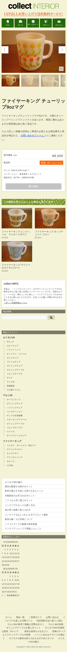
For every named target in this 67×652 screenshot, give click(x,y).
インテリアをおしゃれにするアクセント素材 (26, 515)
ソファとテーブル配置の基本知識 (21, 524)
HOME (8, 25)
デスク (10, 378)
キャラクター (13, 453)
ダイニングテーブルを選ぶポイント (23, 627)
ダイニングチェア (15, 366)
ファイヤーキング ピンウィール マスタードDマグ (16, 233)
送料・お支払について (33, 25)
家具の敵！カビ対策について (19, 519)
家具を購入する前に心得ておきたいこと (24, 491)
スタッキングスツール (16, 419)
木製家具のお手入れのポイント (20, 495)
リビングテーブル (15, 374)
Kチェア (10, 342)
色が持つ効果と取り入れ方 (18, 510)
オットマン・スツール (16, 354)
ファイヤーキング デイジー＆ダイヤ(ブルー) (16, 266)
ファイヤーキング (12, 441)
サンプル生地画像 (15, 415)
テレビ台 (11, 382)
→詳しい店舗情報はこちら (15, 303)
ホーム (8, 617)
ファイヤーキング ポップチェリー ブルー (49, 233)
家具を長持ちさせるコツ (36, 631)
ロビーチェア (13, 346)
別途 (51, 162)
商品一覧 (20, 25)
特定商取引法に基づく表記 (49, 620)
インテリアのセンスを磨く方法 (20, 505)
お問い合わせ (59, 25)
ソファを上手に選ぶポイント (19, 500)
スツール (11, 431)
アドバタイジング (15, 457)
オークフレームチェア (16, 435)
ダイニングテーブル (15, 370)
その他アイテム (14, 390)
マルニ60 (7, 395)
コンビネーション (15, 411)
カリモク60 (9, 337)
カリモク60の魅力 (13, 482)
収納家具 (11, 386)
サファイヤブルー (15, 449)
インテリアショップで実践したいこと (23, 528)
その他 (10, 465)
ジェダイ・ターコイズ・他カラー (21, 445)
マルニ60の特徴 (55, 624)
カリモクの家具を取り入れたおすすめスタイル (31, 638)
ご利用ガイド (46, 25)
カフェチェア (13, 358)
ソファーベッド (14, 350)
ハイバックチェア (15, 407)
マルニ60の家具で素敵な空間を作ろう (25, 624)
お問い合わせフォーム (32, 135)
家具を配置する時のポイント (19, 486)
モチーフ (11, 461)
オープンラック (14, 399)
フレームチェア (14, 362)
